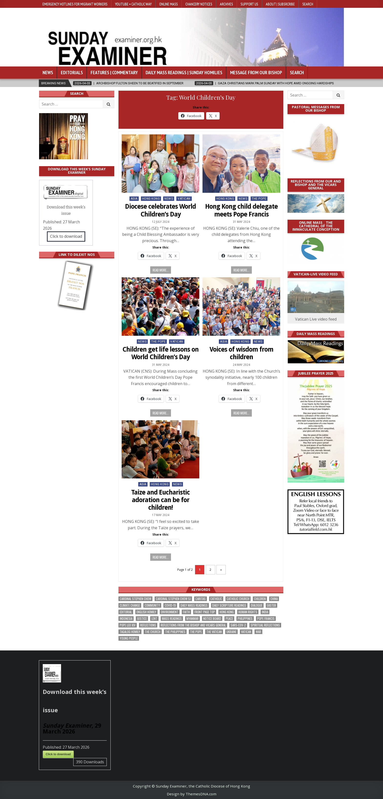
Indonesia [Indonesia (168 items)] (126, 618)
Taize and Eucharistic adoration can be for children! (160, 500)
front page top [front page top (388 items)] (204, 612)
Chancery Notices (198, 3)
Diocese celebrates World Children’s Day (160, 210)
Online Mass (168, 3)
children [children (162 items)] (260, 598)
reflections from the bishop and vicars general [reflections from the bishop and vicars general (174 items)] (193, 625)
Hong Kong (151, 198)
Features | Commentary (114, 72)
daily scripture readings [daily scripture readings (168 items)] (229, 605)
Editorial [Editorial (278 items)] (126, 612)
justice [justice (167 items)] (142, 618)
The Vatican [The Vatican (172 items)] (214, 631)
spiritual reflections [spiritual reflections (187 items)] (265, 625)
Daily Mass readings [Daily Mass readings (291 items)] (194, 605)
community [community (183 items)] (152, 605)
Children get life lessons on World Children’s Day (160, 353)
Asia (134, 198)
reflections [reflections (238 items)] (148, 625)
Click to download (66, 236)
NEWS (168, 198)
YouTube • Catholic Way (133, 3)
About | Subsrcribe (280, 3)
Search (307, 3)
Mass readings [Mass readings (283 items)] (172, 618)
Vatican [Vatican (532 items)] (246, 631)
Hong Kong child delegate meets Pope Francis (241, 210)
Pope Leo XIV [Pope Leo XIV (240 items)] (128, 625)
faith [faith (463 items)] (186, 612)
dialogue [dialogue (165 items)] (256, 605)
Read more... (161, 270)
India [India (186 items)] (265, 612)
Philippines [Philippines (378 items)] (245, 618)
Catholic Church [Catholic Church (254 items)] (238, 598)
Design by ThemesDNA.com (191, 793)
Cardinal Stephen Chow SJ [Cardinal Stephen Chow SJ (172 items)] (173, 598)
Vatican (184, 198)
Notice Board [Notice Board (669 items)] (212, 618)
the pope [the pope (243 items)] (196, 631)
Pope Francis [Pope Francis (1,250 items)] (266, 618)
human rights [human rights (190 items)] (247, 612)
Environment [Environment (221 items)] (169, 612)
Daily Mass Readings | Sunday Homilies (184, 72)
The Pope (259, 198)
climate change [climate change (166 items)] (130, 605)
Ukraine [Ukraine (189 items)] (231, 631)
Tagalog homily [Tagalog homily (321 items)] (130, 631)
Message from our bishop (256, 72)
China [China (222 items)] (274, 598)
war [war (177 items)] (258, 631)
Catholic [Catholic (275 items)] (216, 598)
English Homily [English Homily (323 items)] (146, 612)
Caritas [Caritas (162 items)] (200, 598)
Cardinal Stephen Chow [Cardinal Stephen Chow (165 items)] (135, 598)
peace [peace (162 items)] (229, 618)
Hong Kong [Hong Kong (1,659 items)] (227, 612)
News (48, 72)
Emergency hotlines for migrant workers (75, 3)
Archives (226, 3)
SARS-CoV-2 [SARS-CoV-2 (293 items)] (238, 625)
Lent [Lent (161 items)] (154, 618)
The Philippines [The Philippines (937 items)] (175, 631)
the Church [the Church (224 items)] (152, 631)
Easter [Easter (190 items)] (271, 605)
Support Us (249, 3)
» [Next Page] (221, 570)
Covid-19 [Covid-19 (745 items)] (170, 605)
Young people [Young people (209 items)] (129, 638)
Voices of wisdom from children (241, 353)
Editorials (72, 72)
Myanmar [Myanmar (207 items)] (192, 618)
